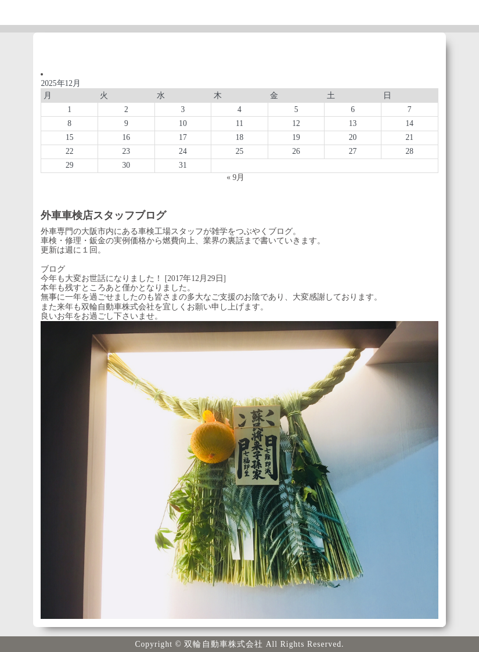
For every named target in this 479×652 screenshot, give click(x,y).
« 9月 (235, 177)
